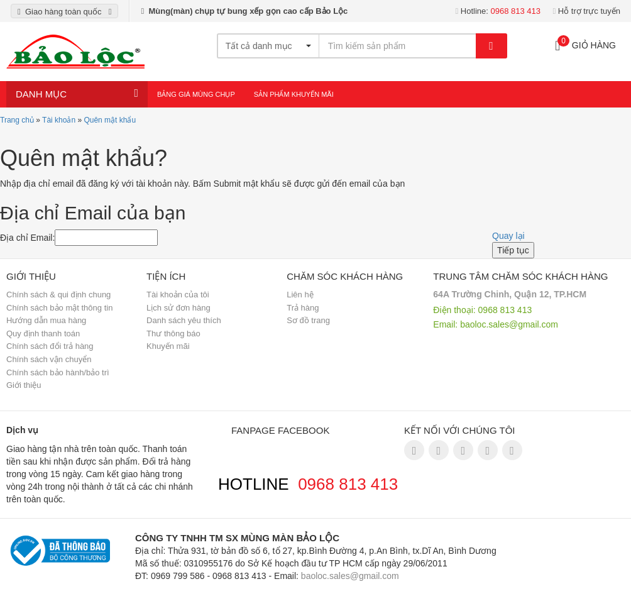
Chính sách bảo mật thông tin (59, 307)
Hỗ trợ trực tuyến (586, 11)
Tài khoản (58, 120)
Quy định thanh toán (43, 333)
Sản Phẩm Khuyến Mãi (294, 94)
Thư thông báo (173, 333)
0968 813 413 (348, 484)
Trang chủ (17, 120)
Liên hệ (300, 294)
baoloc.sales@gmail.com (509, 324)
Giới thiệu (23, 385)
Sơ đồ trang (308, 320)
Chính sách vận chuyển (48, 359)
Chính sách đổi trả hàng (50, 346)
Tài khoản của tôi (177, 294)
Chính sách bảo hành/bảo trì (57, 372)
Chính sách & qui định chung (58, 294)
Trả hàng (303, 307)
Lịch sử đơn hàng (178, 307)
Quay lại (508, 236)
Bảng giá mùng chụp (196, 94)
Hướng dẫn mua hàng (46, 320)
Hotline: (497, 11)
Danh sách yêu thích (183, 320)
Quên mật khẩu (110, 120)
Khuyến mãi (167, 346)
